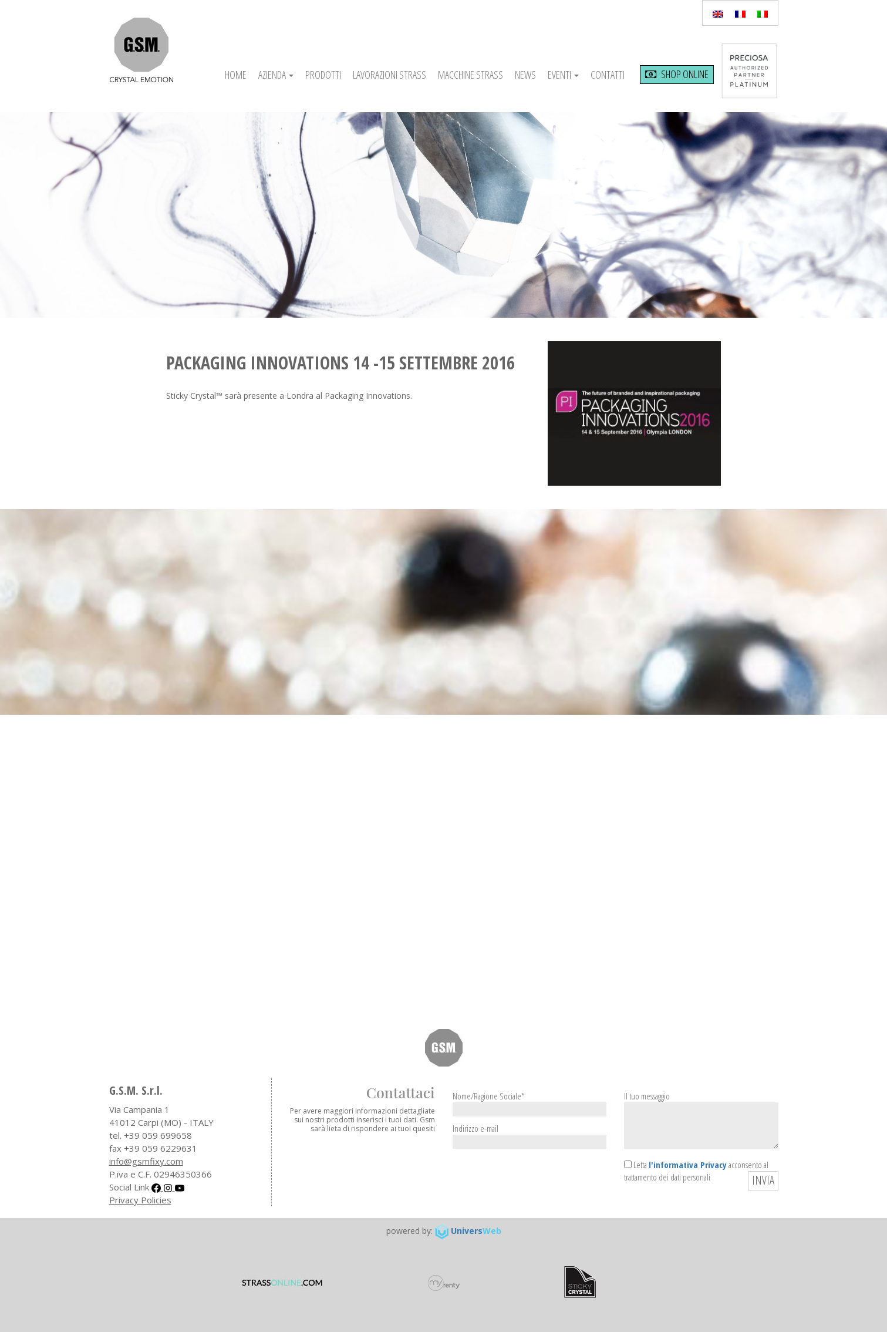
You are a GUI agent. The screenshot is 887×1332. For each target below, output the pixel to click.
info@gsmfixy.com (146, 1161)
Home (236, 75)
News (525, 75)
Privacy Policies (140, 1200)
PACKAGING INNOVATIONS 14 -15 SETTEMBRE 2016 (340, 363)
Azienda (276, 75)
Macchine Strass (470, 75)
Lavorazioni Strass (389, 75)
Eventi (563, 75)
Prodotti (323, 75)
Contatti (608, 75)
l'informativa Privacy (688, 1164)
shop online (677, 74)
